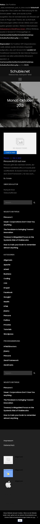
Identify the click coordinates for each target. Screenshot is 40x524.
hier (34, 517)
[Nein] (37, 517)
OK (20, 520)
